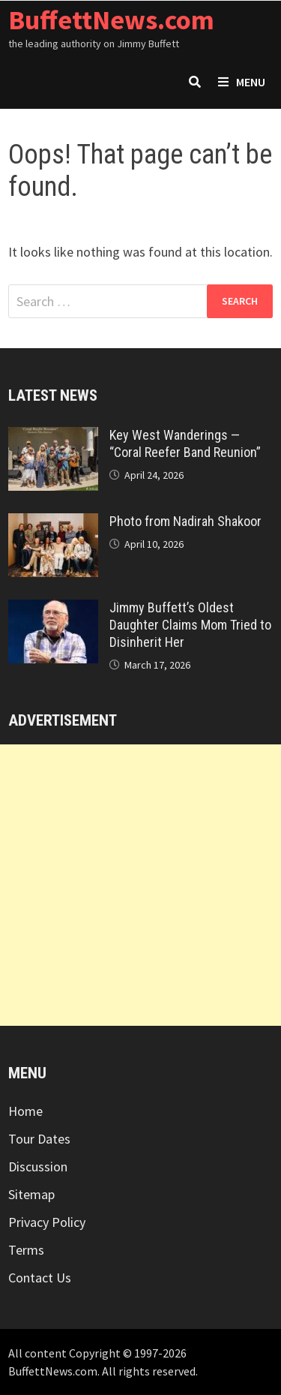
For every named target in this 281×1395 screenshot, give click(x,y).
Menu (241, 81)
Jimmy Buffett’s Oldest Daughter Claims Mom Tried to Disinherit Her (190, 625)
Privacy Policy (46, 1222)
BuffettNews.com (111, 20)
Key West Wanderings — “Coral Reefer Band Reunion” (185, 443)
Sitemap (31, 1194)
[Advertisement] (140, 885)
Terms (26, 1249)
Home (25, 1111)
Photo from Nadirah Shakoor (185, 521)
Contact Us (39, 1277)
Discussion (37, 1166)
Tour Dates (39, 1138)
